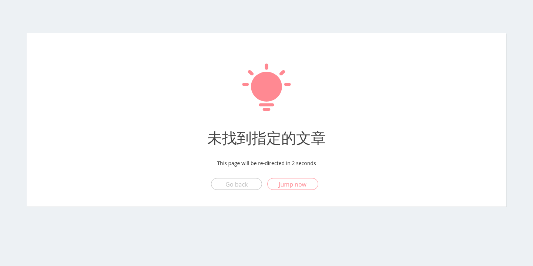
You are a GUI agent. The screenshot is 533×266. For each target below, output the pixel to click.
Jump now (292, 184)
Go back (236, 184)
